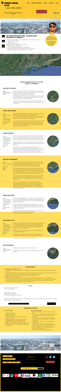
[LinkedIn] (58, 13)
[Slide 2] (28, 348)
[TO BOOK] (51, 303)
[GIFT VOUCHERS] (41, 11)
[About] (9, 362)
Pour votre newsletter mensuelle (28, 366)
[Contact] (14, 362)
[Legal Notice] (7, 356)
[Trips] (4, 362)
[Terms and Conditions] (9, 359)
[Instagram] (53, 13)
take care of (52, 42)
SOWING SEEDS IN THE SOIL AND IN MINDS (13, 13)
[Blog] (18, 362)
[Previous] (2, 26)
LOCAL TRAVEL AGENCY (14, 8)
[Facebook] (55, 13)
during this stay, (49, 39)
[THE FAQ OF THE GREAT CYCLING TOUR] (18, 303)
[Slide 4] (31, 348)
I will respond (49, 41)
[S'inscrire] (40, 368)
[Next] (58, 26)
